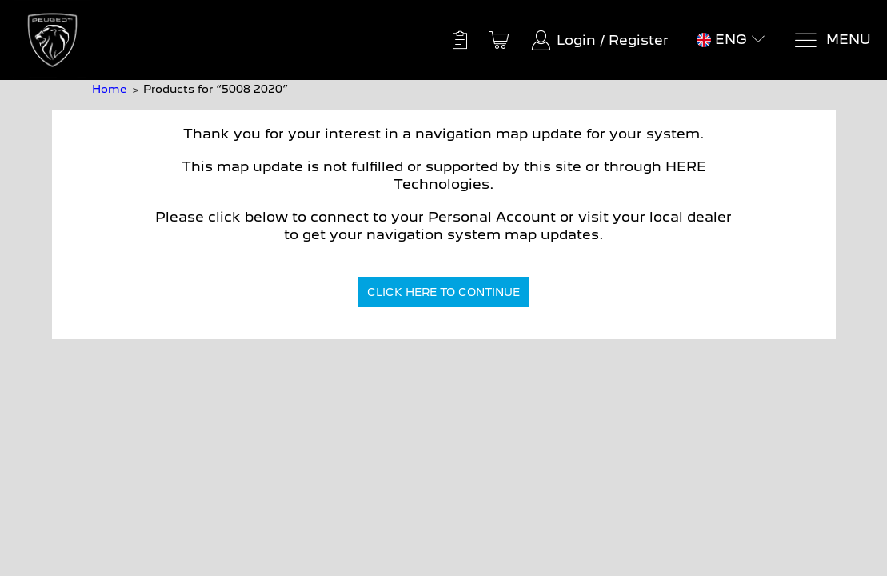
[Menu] (832, 40)
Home (109, 88)
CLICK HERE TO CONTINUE (443, 292)
